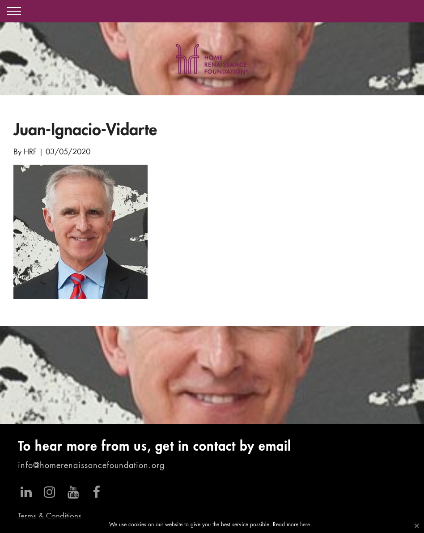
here (305, 525)
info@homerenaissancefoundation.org (91, 466)
